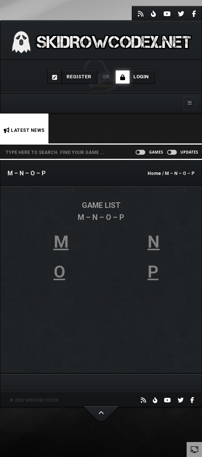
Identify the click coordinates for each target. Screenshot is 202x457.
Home (154, 173)
